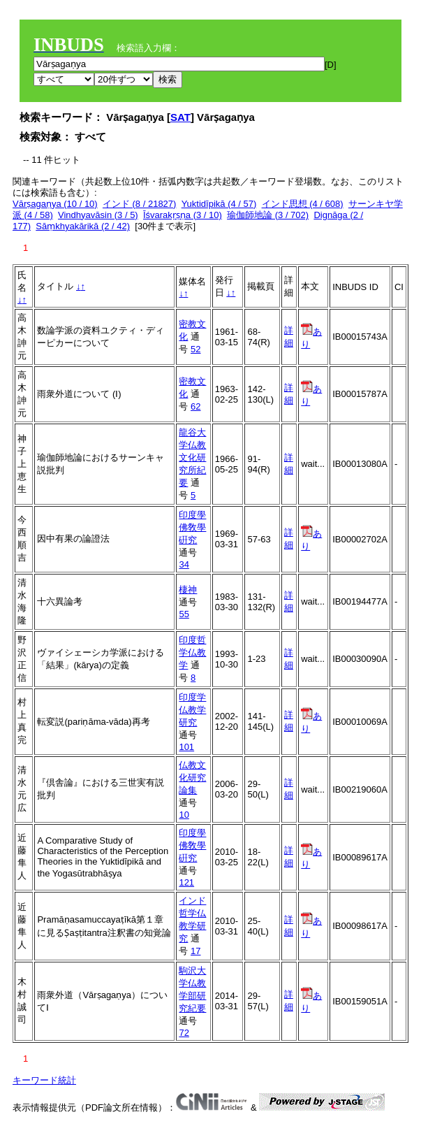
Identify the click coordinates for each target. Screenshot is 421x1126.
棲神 (188, 589)
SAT (180, 117)
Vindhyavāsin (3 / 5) (98, 215)
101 (186, 747)
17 (195, 951)
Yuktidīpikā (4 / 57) (219, 204)
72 (184, 1032)
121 (186, 882)
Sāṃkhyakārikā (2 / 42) (83, 226)
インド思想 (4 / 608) (303, 204)
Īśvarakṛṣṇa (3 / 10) (182, 215)
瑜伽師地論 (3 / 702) (268, 215)
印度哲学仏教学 (192, 652)
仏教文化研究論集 (192, 777)
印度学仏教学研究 (192, 710)
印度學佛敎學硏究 (192, 527)
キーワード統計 (44, 1080)
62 (195, 406)
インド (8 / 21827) (140, 204)
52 (195, 349)
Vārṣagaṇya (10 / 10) (55, 204)
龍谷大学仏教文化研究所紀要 (192, 457)
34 (184, 564)
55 (184, 614)
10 (184, 814)
